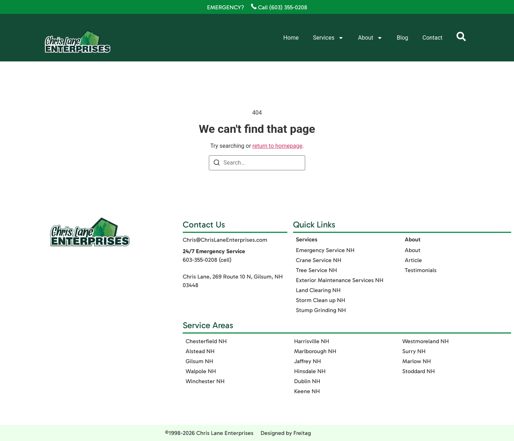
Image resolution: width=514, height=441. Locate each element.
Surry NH (413, 351)
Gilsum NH (199, 361)
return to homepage (277, 145)
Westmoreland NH (425, 341)
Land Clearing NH (318, 290)
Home (291, 37)
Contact (433, 37)
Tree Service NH (316, 270)
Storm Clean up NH (320, 300)
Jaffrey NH (307, 361)
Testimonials (421, 270)
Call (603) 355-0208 (279, 7)
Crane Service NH (318, 260)
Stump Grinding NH (321, 310)
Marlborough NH (315, 351)
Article (413, 260)
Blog (402, 37)
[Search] (216, 163)
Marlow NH (416, 361)
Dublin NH (307, 381)
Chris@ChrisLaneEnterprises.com (225, 239)
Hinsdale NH (310, 371)
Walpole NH (201, 371)
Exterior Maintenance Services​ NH (339, 280)
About (370, 37)
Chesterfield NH (206, 341)
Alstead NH (200, 351)
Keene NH (307, 391)
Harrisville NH (311, 341)
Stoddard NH (418, 371)
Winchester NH (205, 381)
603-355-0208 (200, 259)
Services (328, 37)
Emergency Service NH (325, 250)
